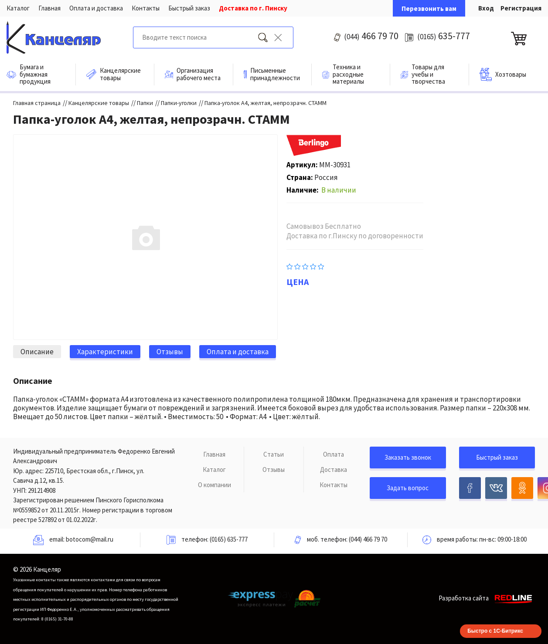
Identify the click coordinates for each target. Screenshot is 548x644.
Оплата (333, 454)
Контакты (146, 8)
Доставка (333, 469)
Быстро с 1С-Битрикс (495, 631)
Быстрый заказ (189, 8)
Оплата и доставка (96, 8)
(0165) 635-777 (229, 539)
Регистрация (520, 8)
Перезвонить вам (429, 8)
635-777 (443, 36)
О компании (214, 485)
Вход (486, 8)
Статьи (273, 454)
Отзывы (273, 469)
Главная (49, 8)
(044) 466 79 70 (368, 539)
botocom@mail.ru (89, 539)
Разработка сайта (487, 598)
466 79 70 (371, 36)
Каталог (18, 8)
